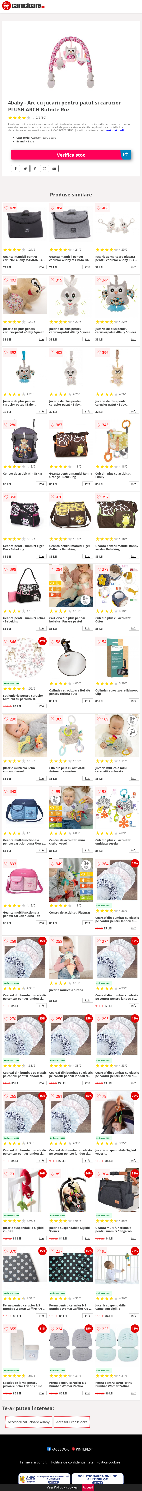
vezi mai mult (115, 130)
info (41, 267)
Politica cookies (108, 1462)
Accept (88, 1487)
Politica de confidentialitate (72, 1462)
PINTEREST (82, 1449)
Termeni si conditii (34, 1462)
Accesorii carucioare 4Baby (28, 1422)
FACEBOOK (58, 1449)
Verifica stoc (94, 155)
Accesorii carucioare (71, 1422)
